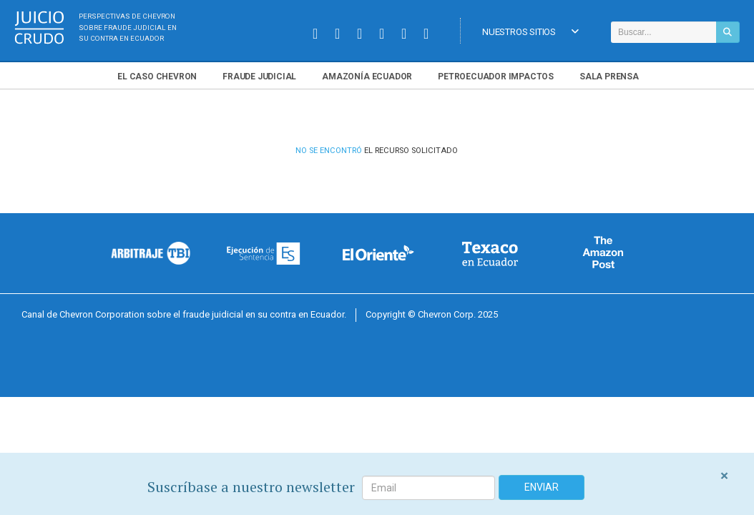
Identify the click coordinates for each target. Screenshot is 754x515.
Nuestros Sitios (530, 32)
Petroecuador (496, 77)
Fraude (259, 77)
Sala (609, 77)
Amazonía (367, 77)
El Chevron (157, 77)
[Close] (724, 476)
